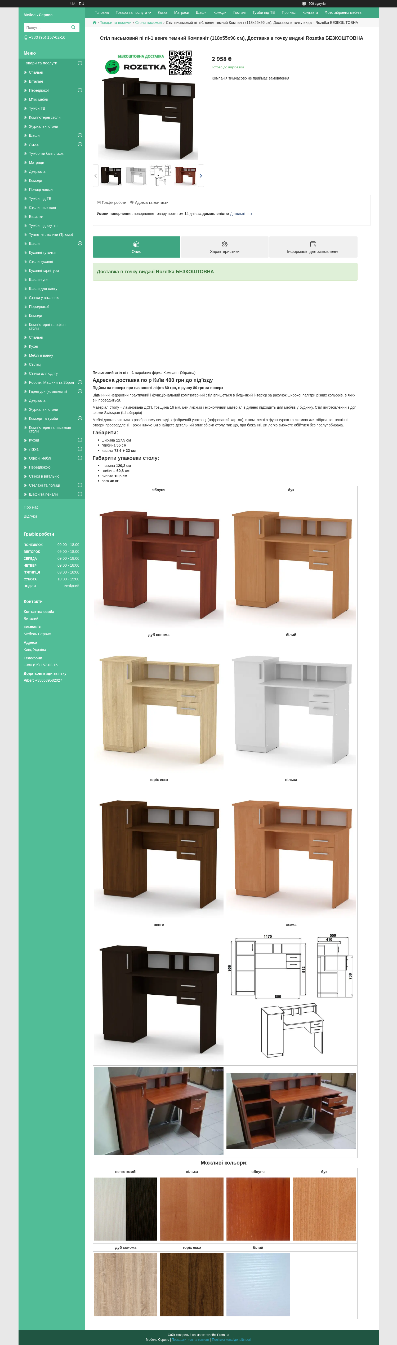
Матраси (181, 12)
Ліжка (34, 144)
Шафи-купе (38, 279)
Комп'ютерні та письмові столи (50, 429)
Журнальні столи (43, 126)
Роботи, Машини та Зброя (51, 382)
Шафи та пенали (43, 494)
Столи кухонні (41, 261)
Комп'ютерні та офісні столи (47, 326)
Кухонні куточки (42, 252)
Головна (102, 12)
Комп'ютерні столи (45, 117)
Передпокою (40, 467)
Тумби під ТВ (40, 198)
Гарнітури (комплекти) (48, 391)
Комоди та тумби (43, 418)
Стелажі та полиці (44, 485)
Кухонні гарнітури (44, 270)
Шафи (34, 135)
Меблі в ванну (41, 355)
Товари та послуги (40, 63)
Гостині (239, 12)
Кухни (34, 440)
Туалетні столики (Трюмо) (51, 234)
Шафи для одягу (43, 288)
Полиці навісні (41, 189)
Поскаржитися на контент (190, 1340)
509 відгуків (317, 4)
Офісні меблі (40, 458)
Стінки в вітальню (44, 476)
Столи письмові (42, 207)
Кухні (33, 346)
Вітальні (36, 81)
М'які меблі (38, 99)
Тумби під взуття (43, 225)
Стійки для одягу (43, 373)
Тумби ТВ (37, 108)
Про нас (31, 507)
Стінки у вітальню (44, 298)
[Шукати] (73, 27)
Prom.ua (223, 1335)
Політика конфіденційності (231, 1340)
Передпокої (39, 90)
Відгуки (30, 516)
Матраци (36, 162)
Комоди (35, 180)
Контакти (310, 12)
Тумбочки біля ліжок (46, 153)
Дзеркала (37, 171)
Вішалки (36, 216)
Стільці (35, 364)
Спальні (36, 72)
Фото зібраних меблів (343, 12)
